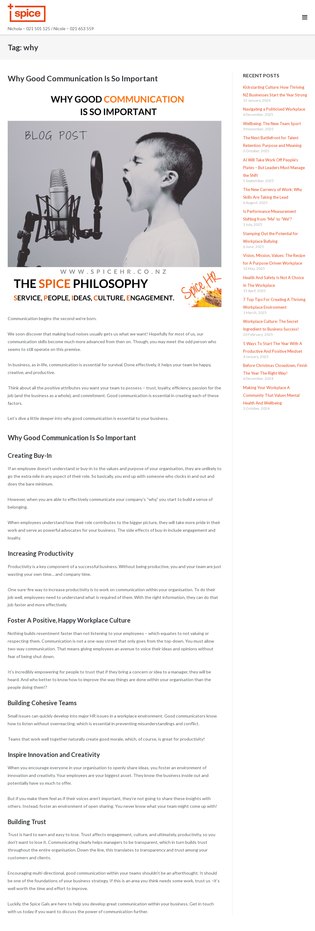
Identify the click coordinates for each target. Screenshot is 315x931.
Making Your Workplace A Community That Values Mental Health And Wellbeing (271, 395)
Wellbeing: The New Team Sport (272, 123)
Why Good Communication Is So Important (83, 78)
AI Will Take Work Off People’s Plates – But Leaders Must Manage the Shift (274, 167)
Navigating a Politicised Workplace (274, 109)
